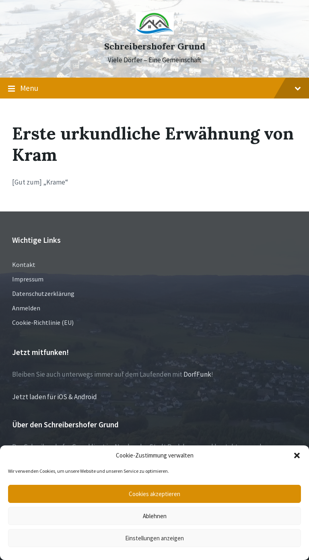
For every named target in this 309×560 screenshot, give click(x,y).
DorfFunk (197, 374)
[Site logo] (155, 32)
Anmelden (26, 308)
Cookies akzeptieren (154, 494)
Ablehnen (155, 516)
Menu (154, 88)
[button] (297, 455)
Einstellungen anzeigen (154, 538)
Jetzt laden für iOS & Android (54, 396)
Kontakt (23, 265)
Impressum (27, 279)
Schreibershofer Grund (154, 46)
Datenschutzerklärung (43, 293)
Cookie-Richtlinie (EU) (43, 322)
